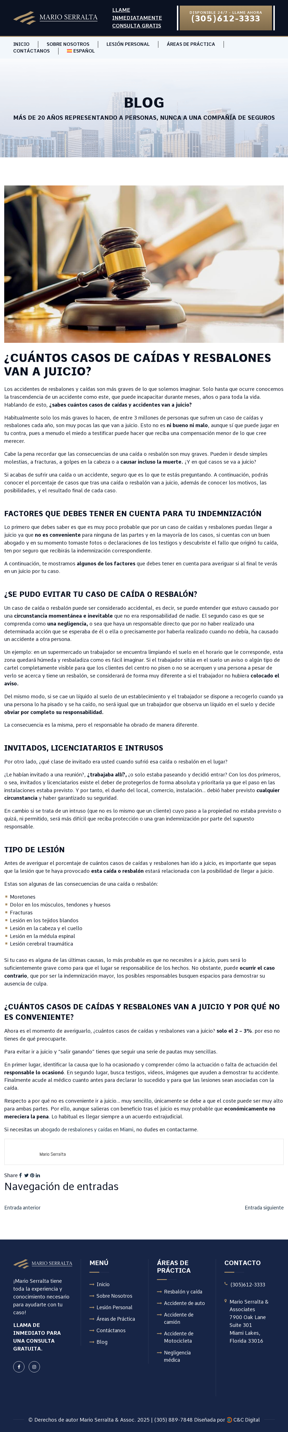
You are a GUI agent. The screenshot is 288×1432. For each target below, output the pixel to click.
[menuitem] (81, 51)
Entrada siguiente (263, 1208)
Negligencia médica (178, 1358)
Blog (101, 1343)
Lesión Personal (128, 44)
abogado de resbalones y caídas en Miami (89, 1129)
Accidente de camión (179, 1319)
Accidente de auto (185, 1304)
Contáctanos (31, 51)
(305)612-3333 (248, 1284)
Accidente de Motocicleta (179, 1338)
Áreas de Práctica (191, 44)
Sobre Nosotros (68, 44)
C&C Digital (246, 1420)
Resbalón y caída (184, 1292)
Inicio (21, 44)
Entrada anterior (23, 1208)
